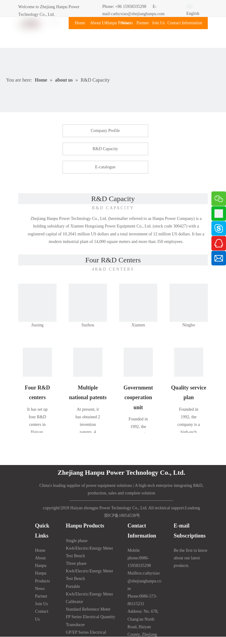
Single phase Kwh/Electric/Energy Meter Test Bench (89, 548)
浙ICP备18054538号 (122, 515)
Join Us (41, 604)
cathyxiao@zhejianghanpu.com (138, 14)
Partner (41, 596)
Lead (189, 508)
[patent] (87, 362)
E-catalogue (105, 167)
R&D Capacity (105, 149)
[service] (188, 362)
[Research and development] (37, 362)
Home (40, 550)
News (40, 588)
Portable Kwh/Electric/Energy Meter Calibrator (89, 594)
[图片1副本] (37, 303)
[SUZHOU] (88, 303)
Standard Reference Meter (88, 609)
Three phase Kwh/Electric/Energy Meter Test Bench (89, 571)
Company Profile (105, 130)
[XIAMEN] (138, 303)
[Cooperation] (138, 362)
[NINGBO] (189, 303)
